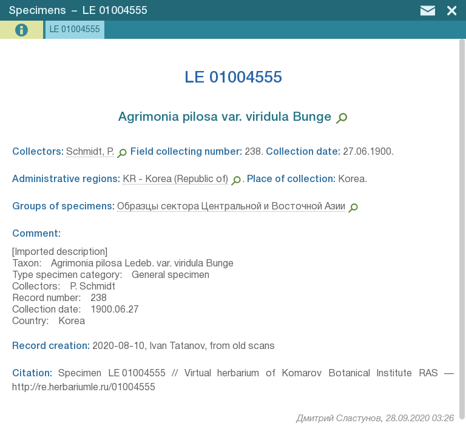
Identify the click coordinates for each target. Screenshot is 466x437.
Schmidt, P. (90, 152)
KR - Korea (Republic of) (175, 179)
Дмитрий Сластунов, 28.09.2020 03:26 (375, 419)
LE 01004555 (115, 11)
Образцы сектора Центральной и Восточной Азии (231, 207)
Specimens (37, 11)
